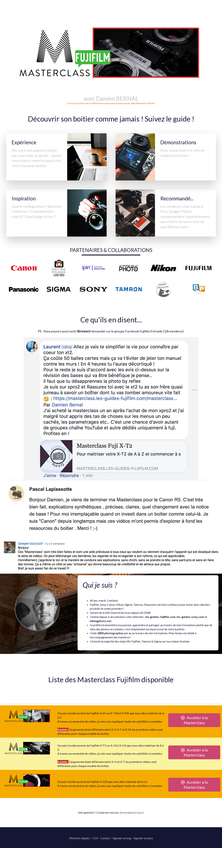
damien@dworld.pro (131, 812)
